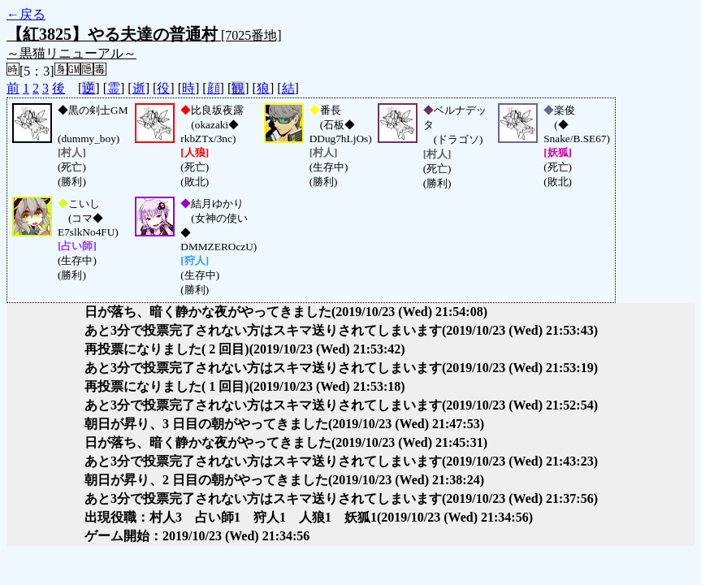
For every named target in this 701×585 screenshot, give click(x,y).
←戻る (25, 14)
